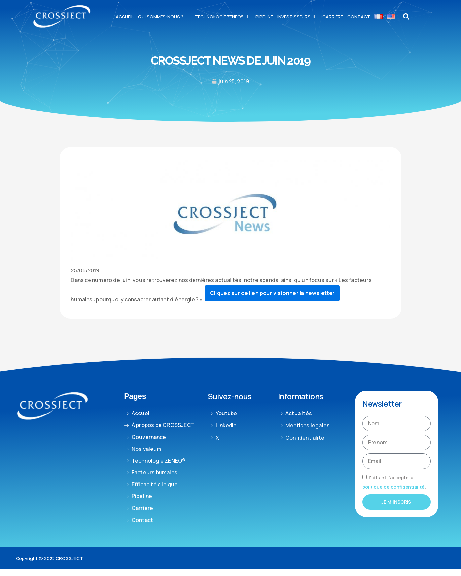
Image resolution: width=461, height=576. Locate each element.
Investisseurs (297, 16)
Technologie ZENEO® (223, 16)
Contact (358, 16)
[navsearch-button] (406, 16)
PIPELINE (264, 16)
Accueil (125, 16)
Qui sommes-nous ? (164, 16)
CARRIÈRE (332, 16)
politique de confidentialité (393, 487)
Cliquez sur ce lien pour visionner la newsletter (272, 293)
